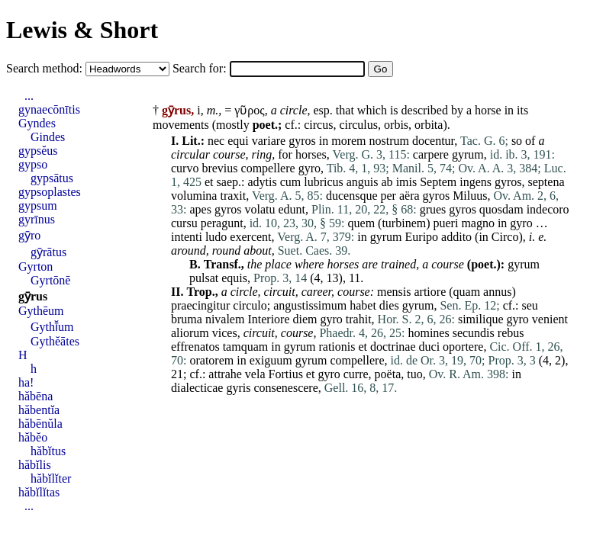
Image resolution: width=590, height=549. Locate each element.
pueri (446, 223)
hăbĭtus (48, 451)
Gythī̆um (52, 326)
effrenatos (195, 346)
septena (546, 181)
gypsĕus (38, 150)
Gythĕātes (55, 341)
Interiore (268, 319)
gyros (302, 140)
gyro (309, 168)
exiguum (271, 360)
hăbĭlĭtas (39, 492)
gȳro (29, 235)
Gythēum (41, 310)
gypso (32, 164)
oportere (463, 346)
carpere (431, 154)
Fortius (286, 374)
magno (478, 223)
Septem (438, 181)
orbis (396, 124)
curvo (184, 168)
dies (389, 305)
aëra (409, 195)
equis (234, 277)
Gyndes (37, 123)
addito (456, 236)
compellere (268, 168)
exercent (250, 236)
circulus (358, 124)
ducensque (352, 195)
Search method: (45, 68)
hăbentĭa (39, 409)
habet (363, 305)
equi (238, 140)
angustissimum (310, 305)
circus (318, 124)
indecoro (548, 209)
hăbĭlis (34, 464)
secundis (474, 332)
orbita (428, 124)
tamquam (246, 346)
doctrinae (393, 346)
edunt (291, 209)
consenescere (285, 387)
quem (362, 223)
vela (255, 374)
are (370, 264)
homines (428, 332)
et (209, 181)
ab (387, 181)
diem (305, 319)
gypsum (37, 205)
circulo (249, 305)
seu (530, 305)
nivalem (225, 319)
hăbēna (35, 396)
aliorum (190, 332)
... (29, 95)
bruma (186, 319)
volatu (259, 209)
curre (356, 374)
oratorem (211, 360)
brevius (219, 168)
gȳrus (32, 296)
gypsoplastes (49, 191)
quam (467, 291)
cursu (184, 223)
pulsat (203, 277)
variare (268, 140)
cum (290, 181)
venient (550, 319)
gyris (238, 387)
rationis (336, 346)
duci (429, 346)
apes (200, 209)
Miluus (470, 195)
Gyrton (35, 266)
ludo (216, 236)
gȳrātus (48, 252)
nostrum (389, 140)
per (388, 195)
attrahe (225, 374)
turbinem (404, 223)
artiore (430, 291)
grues (433, 209)
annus (497, 291)
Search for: (201, 68)
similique (481, 319)
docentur (433, 140)
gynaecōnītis (49, 109)
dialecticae (197, 387)
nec (216, 140)
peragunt (222, 223)
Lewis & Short (82, 29)
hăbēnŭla (40, 423)
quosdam (501, 209)
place (278, 264)
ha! (26, 382)
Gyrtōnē (50, 280)
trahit (359, 319)
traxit (233, 195)
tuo (414, 374)
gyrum (468, 154)
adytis (261, 181)
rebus (511, 332)
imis (407, 181)
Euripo (422, 236)
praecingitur (200, 305)
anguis (363, 181)
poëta (388, 374)
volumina (194, 195)
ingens (475, 181)
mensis (394, 291)
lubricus (323, 181)
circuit (279, 291)
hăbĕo (32, 437)
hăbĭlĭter (51, 478)
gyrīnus (36, 219)
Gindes (48, 136)
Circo (505, 236)
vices (224, 332)
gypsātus (52, 178)
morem (348, 140)
